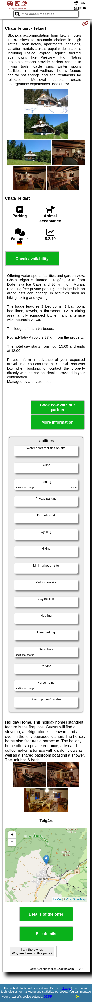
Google (66, 988)
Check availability (31, 259)
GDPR (48, 996)
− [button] (11, 842)
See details (46, 934)
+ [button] (11, 835)
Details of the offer (46, 914)
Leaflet (57, 899)
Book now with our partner (57, 407)
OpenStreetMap (76, 899)
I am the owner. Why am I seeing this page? (32, 951)
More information (57, 422)
